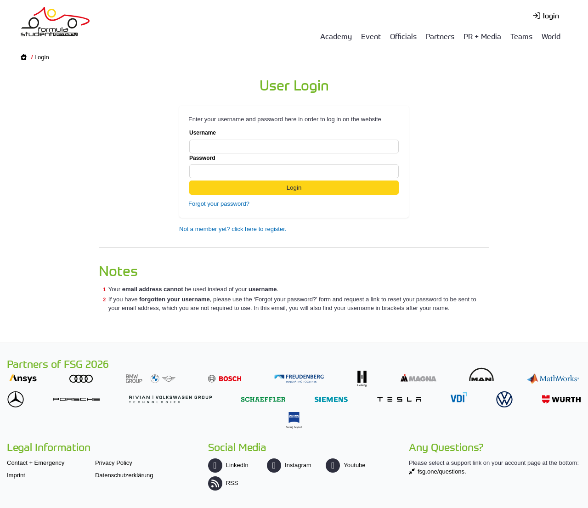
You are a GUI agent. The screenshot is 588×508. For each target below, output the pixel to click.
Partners (440, 35)
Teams (521, 35)
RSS (223, 483)
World (551, 35)
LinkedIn (228, 465)
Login (41, 57)
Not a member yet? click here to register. (232, 229)
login (551, 15)
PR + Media (482, 35)
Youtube (345, 465)
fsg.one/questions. (442, 471)
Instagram (289, 465)
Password (294, 167)
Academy (336, 35)
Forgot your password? (218, 203)
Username (294, 141)
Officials (403, 35)
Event (371, 35)
